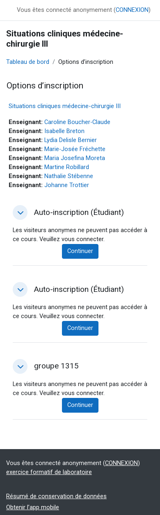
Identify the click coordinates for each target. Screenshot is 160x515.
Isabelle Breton (64, 131)
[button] (20, 212)
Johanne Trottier (66, 185)
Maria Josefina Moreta (74, 158)
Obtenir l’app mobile (32, 507)
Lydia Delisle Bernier (70, 140)
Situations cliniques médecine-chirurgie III (65, 106)
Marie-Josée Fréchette (74, 149)
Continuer (80, 251)
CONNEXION (132, 10)
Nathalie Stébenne (68, 176)
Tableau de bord (27, 62)
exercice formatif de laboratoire (49, 472)
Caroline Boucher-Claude (77, 122)
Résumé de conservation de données (56, 496)
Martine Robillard (66, 167)
